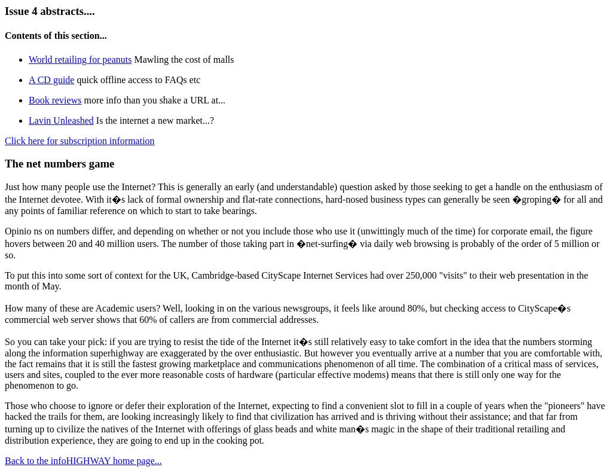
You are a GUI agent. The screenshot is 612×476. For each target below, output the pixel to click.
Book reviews (55, 100)
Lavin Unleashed (61, 120)
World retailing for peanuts (80, 59)
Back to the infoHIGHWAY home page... (83, 461)
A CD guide (51, 80)
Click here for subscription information (80, 141)
